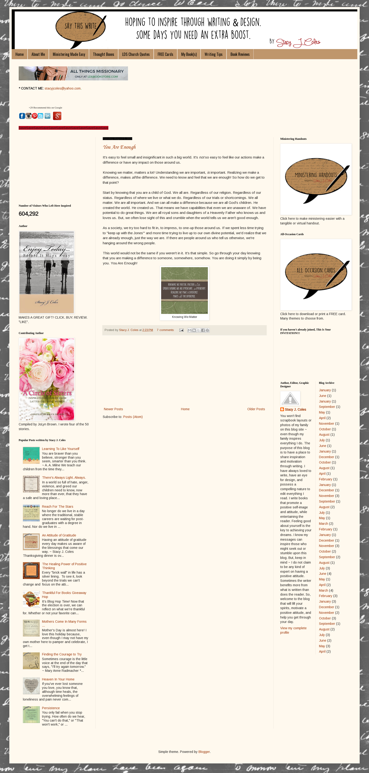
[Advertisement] (184, 371)
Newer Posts (113, 409)
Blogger (204, 752)
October (325, 429)
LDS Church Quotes (136, 54)
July (322, 440)
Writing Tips (214, 54)
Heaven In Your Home (58, 679)
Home (19, 54)
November (326, 423)
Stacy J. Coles (295, 409)
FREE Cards (165, 54)
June (322, 396)
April (322, 418)
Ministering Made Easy (69, 54)
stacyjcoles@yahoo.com (63, 88)
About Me (38, 54)
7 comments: (166, 330)
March (323, 523)
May (322, 412)
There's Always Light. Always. (64, 477)
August (324, 434)
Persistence (51, 708)
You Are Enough (119, 147)
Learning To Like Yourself (60, 449)
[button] (23, 108)
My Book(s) (189, 54)
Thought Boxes (103, 54)
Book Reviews (240, 54)
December (326, 457)
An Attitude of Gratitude (59, 535)
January (325, 390)
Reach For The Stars (57, 506)
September (327, 407)
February (325, 479)
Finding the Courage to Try (62, 654)
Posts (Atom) (133, 417)
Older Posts (256, 409)
